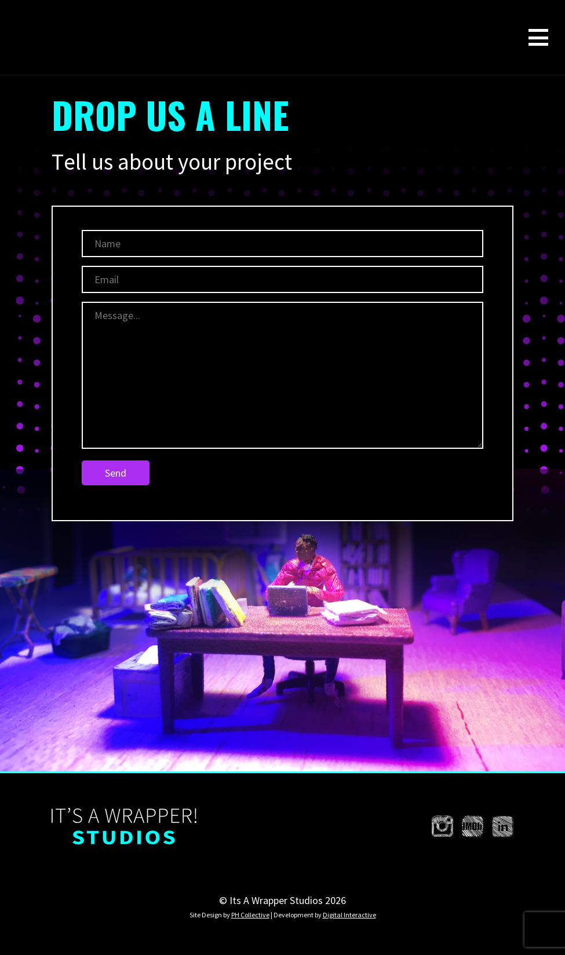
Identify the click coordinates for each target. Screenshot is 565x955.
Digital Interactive (349, 914)
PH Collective (250, 914)
